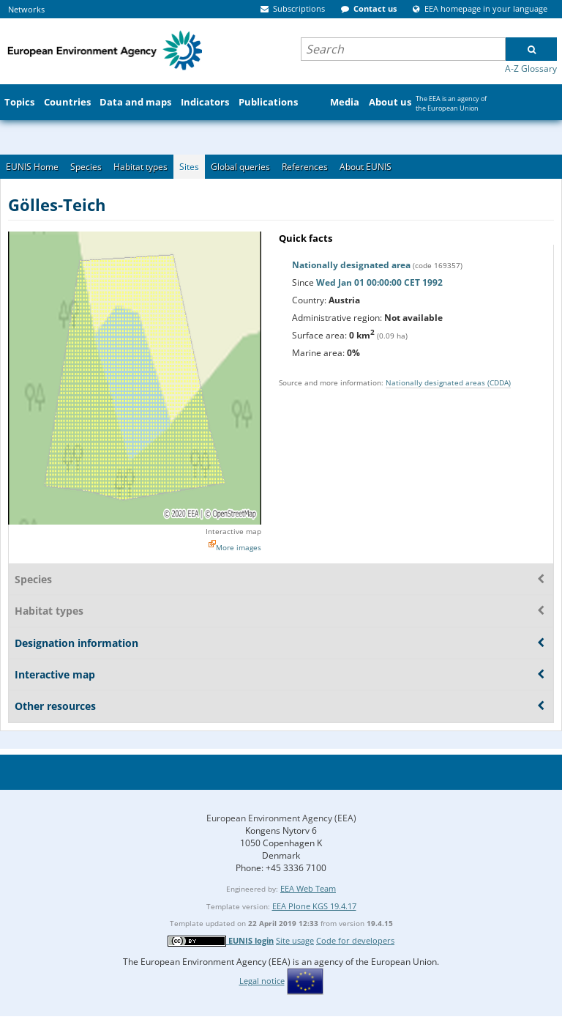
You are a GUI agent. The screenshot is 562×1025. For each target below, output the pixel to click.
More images (238, 547)
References (305, 166)
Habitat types (140, 166)
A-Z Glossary (531, 68)
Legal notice (262, 980)
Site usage (295, 940)
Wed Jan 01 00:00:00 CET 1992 (379, 282)
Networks (26, 9)
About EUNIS (365, 166)
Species (86, 166)
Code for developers (355, 940)
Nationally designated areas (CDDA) (448, 382)
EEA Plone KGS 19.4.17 (314, 905)
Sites (189, 166)
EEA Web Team (308, 888)
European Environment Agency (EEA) (281, 818)
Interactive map (233, 531)
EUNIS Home (32, 166)
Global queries (240, 166)
